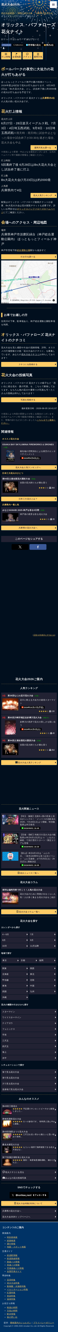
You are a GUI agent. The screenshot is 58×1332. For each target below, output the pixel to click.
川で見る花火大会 (10, 1083)
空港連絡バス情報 (15, 1268)
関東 (4, 968)
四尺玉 (5, 1046)
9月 (31, 940)
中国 (32, 986)
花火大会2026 (10, 4)
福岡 (41, 960)
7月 (31, 934)
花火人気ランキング (42, 195)
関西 (32, 968)
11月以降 (34, 946)
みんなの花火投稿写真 (14, 1177)
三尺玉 (5, 1040)
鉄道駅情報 (12, 1255)
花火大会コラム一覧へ (28, 911)
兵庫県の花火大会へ (28, 528)
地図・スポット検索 (16, 1247)
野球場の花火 (33, 45)
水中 (4, 1058)
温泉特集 (11, 1299)
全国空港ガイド (14, 1271)
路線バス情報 (13, 1262)
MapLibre (24, 300)
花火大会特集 (13, 1283)
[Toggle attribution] (53, 300)
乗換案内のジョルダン (20, 1323)
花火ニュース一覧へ (28, 873)
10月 (4, 946)
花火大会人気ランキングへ (28, 467)
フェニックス (8, 1029)
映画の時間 (12, 1307)
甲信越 (5, 980)
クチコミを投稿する (28, 364)
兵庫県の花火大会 (44, 13)
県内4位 (49, 45)
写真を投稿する (28, 400)
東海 (4, 986)
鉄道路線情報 (13, 1258)
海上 (4, 1052)
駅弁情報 (11, 1314)
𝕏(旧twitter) (18, 45)
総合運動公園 (23, 250)
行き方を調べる (28, 257)
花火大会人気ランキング (28, 762)
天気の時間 (12, 1310)
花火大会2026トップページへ (16, 1217)
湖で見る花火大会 (10, 1078)
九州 (32, 991)
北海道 (5, 974)
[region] (29, 281)
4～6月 (5, 934)
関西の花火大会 (25, 13)
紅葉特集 (11, 1292)
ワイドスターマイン (11, 1017)
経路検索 (11, 1240)
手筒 (4, 1035)
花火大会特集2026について (28, 1203)
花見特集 (11, 1280)
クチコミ (27, 55)
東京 (4, 960)
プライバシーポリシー (43, 1323)
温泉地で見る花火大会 (12, 1089)
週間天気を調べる (42, 147)
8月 (4, 940)
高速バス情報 (13, 1265)
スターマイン (8, 1012)
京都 (23, 960)
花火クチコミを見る (13, 1172)
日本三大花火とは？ (28, 499)
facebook (6, 45)
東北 (32, 974)
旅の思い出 (12, 1317)
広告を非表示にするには (44, 635)
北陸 (32, 980)
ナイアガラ (7, 1023)
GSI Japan (36, 300)
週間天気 (38, 55)
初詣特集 (11, 1296)
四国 (4, 991)
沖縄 (4, 997)
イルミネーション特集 (17, 1289)
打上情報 (6, 55)
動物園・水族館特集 (16, 1286)
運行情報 (11, 1244)
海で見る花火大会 (10, 1072)
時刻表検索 (12, 1237)
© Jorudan (47, 300)
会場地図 (16, 55)
